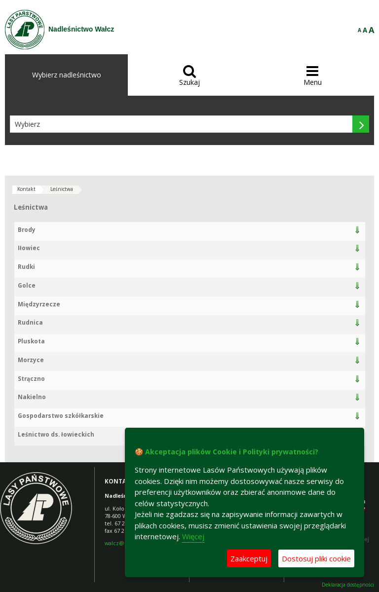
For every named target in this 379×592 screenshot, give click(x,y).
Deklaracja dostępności (348, 585)
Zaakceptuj (248, 558)
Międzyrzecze (39, 304)
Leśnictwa (61, 188)
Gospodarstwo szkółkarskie (61, 415)
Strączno (31, 378)
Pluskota (31, 341)
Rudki (26, 266)
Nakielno (32, 397)
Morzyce (31, 360)
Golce (27, 285)
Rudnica (30, 322)
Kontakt (26, 188)
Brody (27, 229)
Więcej (193, 536)
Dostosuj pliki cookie (316, 558)
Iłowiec (29, 248)
